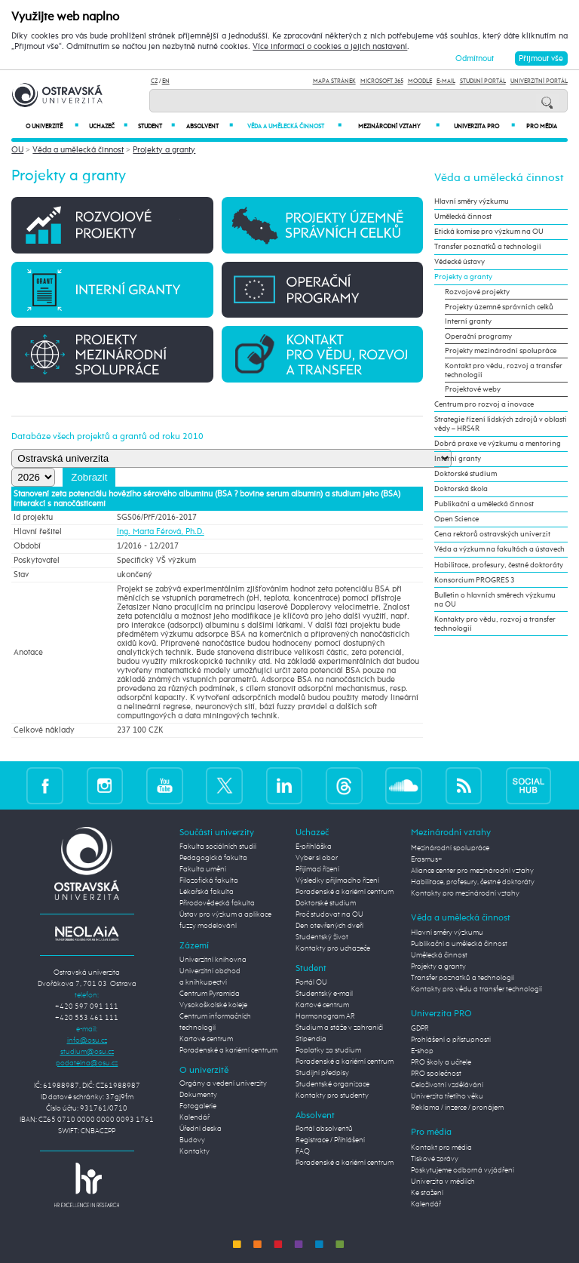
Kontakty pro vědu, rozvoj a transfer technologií (495, 624)
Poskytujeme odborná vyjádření (462, 1170)
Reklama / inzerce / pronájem (457, 1107)
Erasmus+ (427, 859)
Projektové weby (473, 389)
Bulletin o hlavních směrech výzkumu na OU (495, 600)
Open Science (456, 519)
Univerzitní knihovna (213, 959)
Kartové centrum (206, 1039)
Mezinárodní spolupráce (450, 848)
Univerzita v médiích (443, 1181)
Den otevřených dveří (329, 926)
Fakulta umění (202, 869)
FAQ (303, 1151)
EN (166, 81)
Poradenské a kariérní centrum (228, 1050)
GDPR (420, 1028)
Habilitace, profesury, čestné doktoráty (498, 565)
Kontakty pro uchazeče (333, 948)
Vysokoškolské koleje (213, 1005)
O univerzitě (52, 126)
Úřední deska (200, 1128)
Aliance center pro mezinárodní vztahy (472, 870)
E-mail (446, 81)
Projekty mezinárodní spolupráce (500, 351)
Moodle (420, 81)
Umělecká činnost (463, 216)
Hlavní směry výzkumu (471, 201)
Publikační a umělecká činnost (484, 504)
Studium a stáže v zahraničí (339, 1027)
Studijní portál (483, 81)
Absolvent (209, 126)
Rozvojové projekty (477, 292)
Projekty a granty (164, 150)
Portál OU (311, 982)
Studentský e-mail (324, 993)
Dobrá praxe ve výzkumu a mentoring (497, 443)
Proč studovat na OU (329, 914)
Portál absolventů (324, 1128)
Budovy (192, 1140)
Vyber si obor (317, 858)
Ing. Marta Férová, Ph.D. (160, 532)
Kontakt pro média (441, 1147)
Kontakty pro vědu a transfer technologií (476, 989)
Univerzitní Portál (539, 81)
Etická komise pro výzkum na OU (489, 231)
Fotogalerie (197, 1106)
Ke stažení (427, 1193)
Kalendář (194, 1117)
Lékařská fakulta (206, 892)
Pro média (541, 127)
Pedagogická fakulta (213, 858)
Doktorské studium (465, 474)
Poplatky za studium (328, 1050)
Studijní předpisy (322, 1073)
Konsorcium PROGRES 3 (474, 580)
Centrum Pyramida (209, 993)
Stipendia (311, 1039)
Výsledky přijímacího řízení (337, 880)
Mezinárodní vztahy (399, 126)
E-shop (422, 1051)
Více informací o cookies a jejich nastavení (330, 46)
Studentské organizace (332, 1084)
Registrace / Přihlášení (330, 1140)
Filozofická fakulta (208, 880)
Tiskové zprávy (434, 1159)
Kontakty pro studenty (332, 1095)
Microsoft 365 (381, 81)
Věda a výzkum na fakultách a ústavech (499, 549)
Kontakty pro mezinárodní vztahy (465, 893)
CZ (154, 81)
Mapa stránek (334, 81)
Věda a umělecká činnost (294, 126)
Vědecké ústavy (459, 262)
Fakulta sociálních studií (217, 846)
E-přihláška (314, 846)
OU (17, 150)
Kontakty (194, 1151)
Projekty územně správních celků (499, 307)
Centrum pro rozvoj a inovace (484, 404)
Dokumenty (198, 1095)
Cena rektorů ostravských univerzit (492, 534)
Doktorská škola (461, 489)
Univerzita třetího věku (447, 1096)
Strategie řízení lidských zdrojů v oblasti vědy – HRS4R (500, 424)
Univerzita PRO (485, 126)
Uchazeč (108, 126)
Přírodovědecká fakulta (217, 903)
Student (156, 126)
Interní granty (468, 321)
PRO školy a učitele (441, 1062)
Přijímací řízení (317, 869)
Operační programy (478, 336)
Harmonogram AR (325, 1016)
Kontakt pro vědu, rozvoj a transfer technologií (503, 370)
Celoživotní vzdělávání (447, 1085)
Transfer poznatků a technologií (487, 246)
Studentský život (322, 937)
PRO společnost (436, 1073)
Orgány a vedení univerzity (223, 1083)
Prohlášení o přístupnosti (451, 1039)
